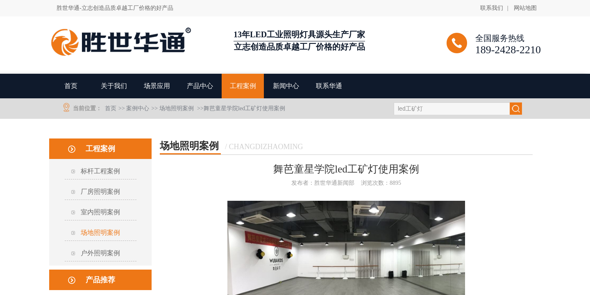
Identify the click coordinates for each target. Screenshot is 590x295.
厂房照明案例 (100, 191)
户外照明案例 (100, 253)
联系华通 (329, 85)
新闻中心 (286, 85)
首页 (70, 85)
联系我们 (491, 8)
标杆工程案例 (100, 171)
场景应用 (157, 85)
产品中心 (200, 85)
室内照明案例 (100, 212)
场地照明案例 (176, 108)
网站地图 (525, 8)
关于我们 (114, 85)
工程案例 (243, 85)
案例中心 (137, 108)
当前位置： (87, 108)
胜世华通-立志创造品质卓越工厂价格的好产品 (115, 8)
